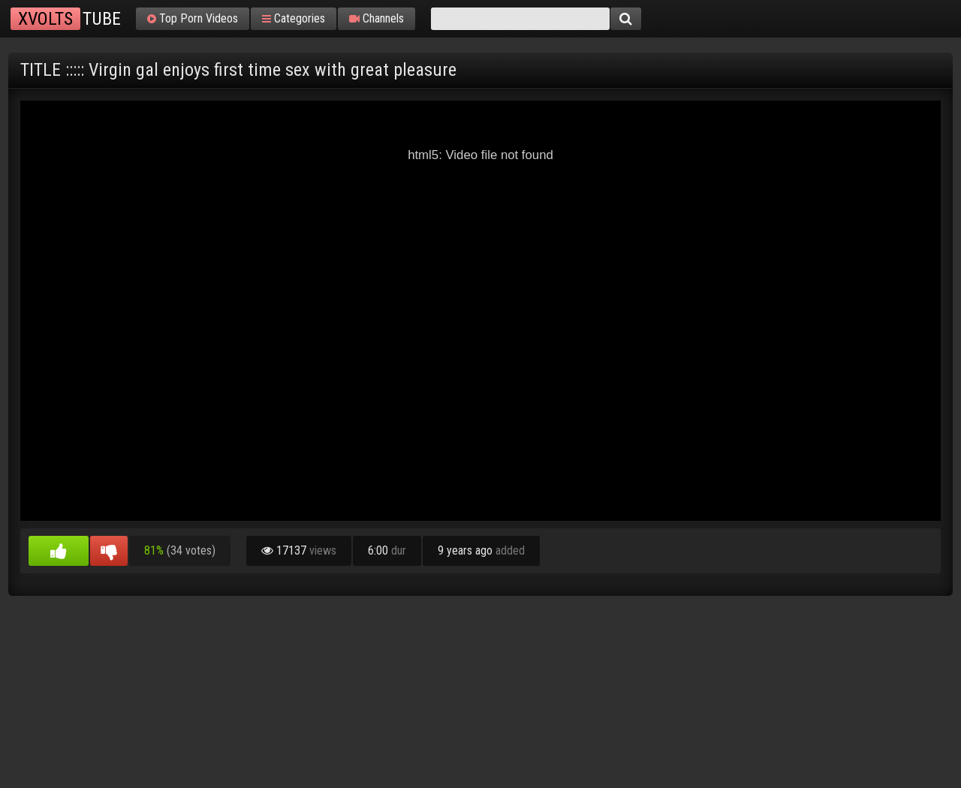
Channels (376, 18)
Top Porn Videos (192, 18)
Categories (293, 18)
